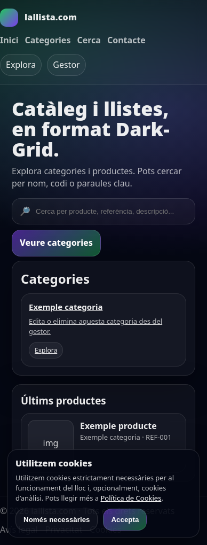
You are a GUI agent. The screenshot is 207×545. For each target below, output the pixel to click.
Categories (47, 40)
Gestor (66, 65)
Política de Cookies (130, 498)
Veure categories (56, 242)
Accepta (125, 520)
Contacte (126, 40)
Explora (21, 65)
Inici (9, 40)
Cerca (89, 40)
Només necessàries (56, 520)
